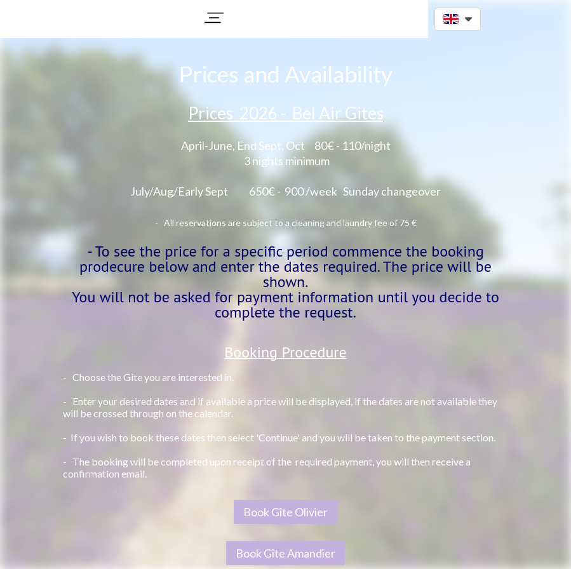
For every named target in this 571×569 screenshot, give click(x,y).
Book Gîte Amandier (285, 553)
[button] (214, 17)
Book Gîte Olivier (285, 512)
